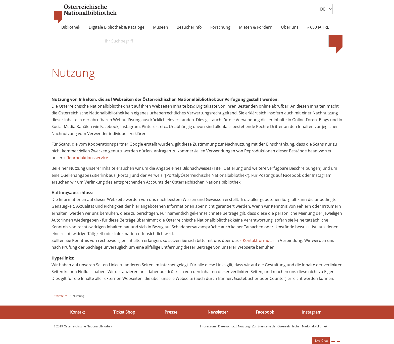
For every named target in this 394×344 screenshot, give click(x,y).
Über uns (290, 27)
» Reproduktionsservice (86, 157)
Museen (160, 27)
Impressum (208, 326)
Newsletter (218, 312)
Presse (171, 312)
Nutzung (244, 326)
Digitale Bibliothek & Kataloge (116, 27)
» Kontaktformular (257, 240)
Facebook (265, 312)
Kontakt (77, 312)
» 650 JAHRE (318, 27)
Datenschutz (227, 326)
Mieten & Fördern (255, 27)
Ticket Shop (124, 312)
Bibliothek (70, 27)
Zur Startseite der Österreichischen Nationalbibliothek (289, 326)
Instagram (311, 312)
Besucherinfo (189, 27)
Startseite (60, 296)
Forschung (220, 27)
